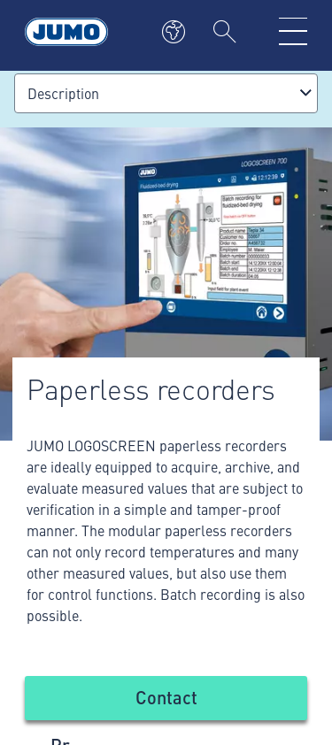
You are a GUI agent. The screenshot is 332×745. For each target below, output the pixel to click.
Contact (166, 697)
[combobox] (166, 93)
